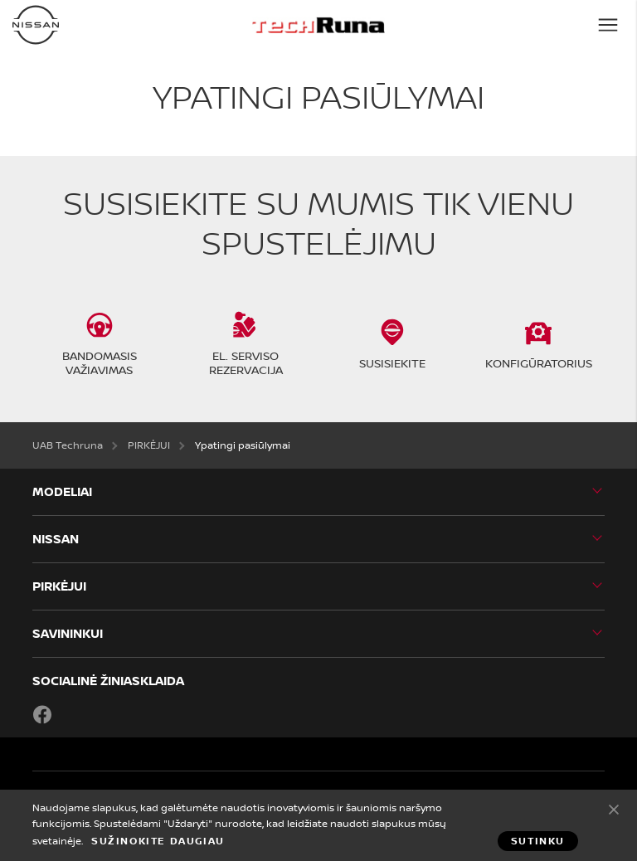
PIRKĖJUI (59, 586)
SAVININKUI (67, 633)
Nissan (55, 538)
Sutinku (614, 808)
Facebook (42, 714)
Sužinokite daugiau (158, 841)
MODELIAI (62, 491)
